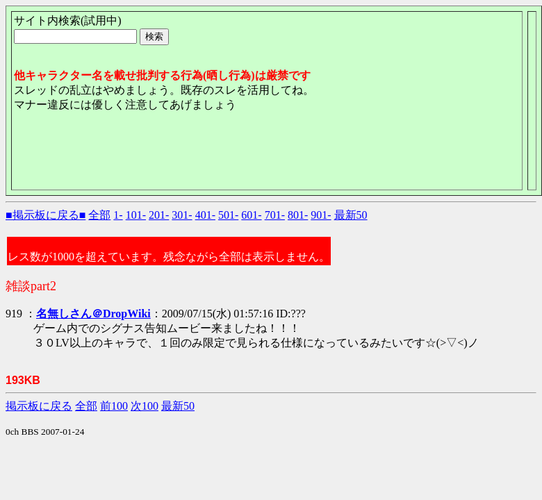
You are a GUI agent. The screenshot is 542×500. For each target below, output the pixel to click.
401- (205, 215)
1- (117, 215)
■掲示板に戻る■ (45, 215)
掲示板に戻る (39, 406)
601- (251, 215)
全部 (99, 215)
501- (228, 215)
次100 (144, 406)
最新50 (351, 215)
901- (321, 215)
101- (136, 215)
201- (159, 215)
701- (275, 215)
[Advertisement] (267, 156)
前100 (114, 406)
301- (182, 215)
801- (298, 215)
